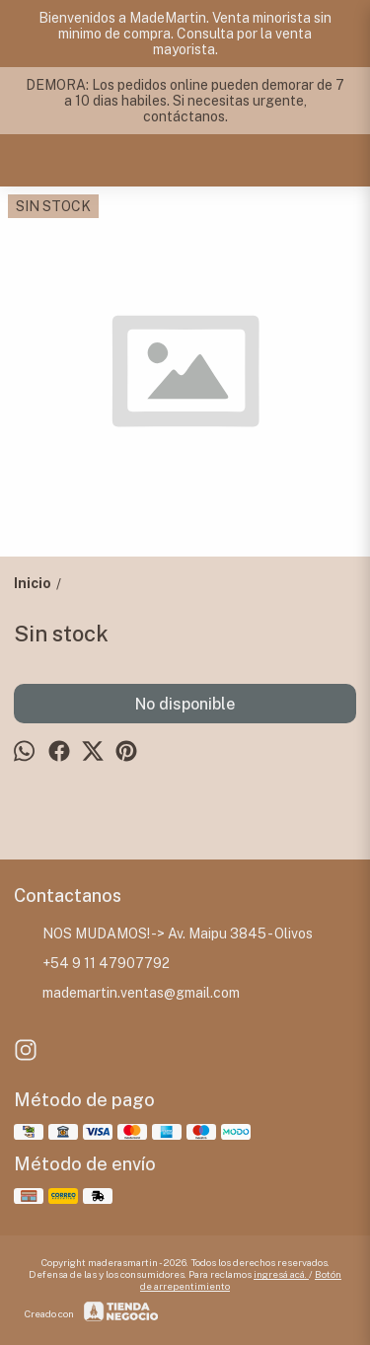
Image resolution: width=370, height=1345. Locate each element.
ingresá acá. (281, 1274)
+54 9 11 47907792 (92, 964)
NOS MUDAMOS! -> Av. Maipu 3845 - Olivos (163, 934)
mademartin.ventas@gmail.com (127, 994)
